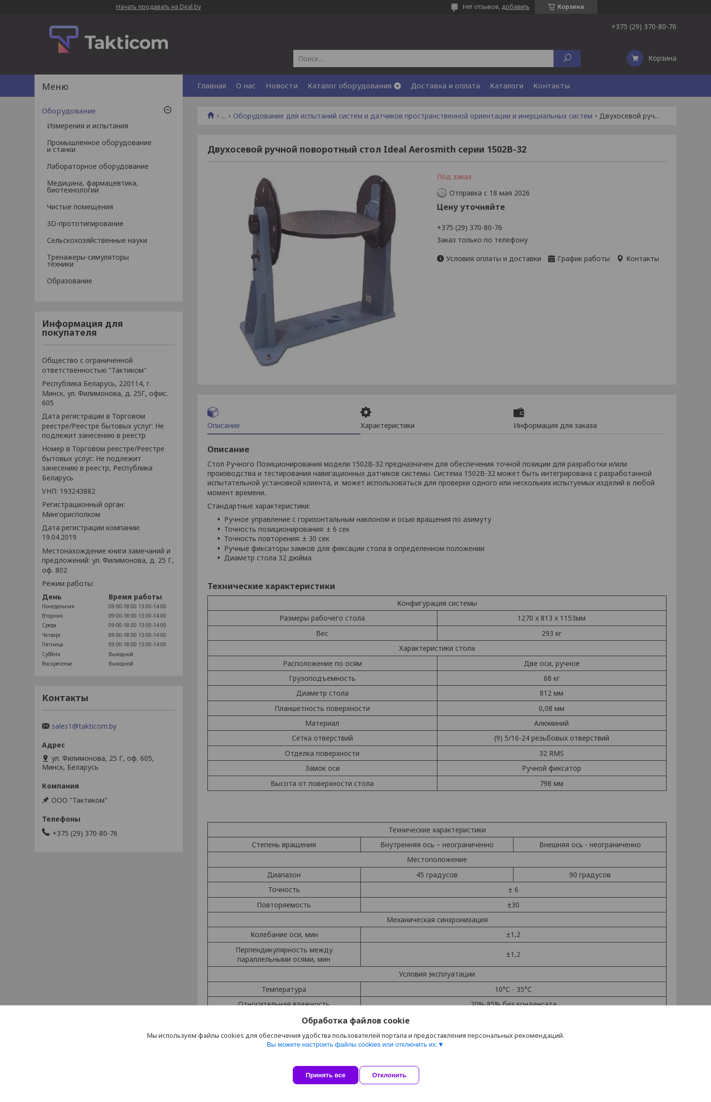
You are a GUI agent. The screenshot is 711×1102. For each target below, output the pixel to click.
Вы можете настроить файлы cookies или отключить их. (352, 1053)
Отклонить (398, 1075)
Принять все (326, 1075)
